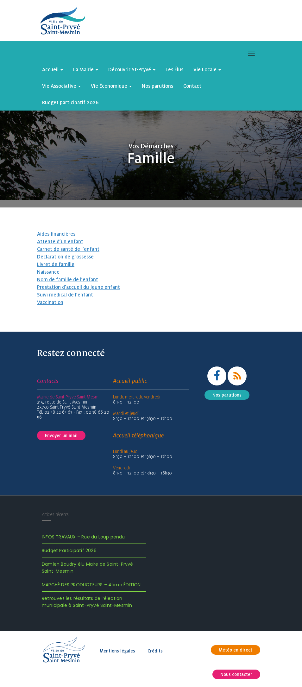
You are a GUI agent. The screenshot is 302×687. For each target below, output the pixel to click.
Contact (192, 86)
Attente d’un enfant (60, 241)
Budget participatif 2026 (70, 102)
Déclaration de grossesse (65, 256)
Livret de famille (55, 264)
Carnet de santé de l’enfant (68, 249)
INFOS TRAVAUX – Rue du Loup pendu (83, 537)
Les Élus (174, 69)
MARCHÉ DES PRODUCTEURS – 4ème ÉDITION (91, 585)
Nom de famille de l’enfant (67, 279)
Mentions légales (117, 651)
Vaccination (50, 302)
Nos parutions (157, 86)
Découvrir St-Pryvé (131, 69)
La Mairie (85, 69)
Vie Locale (207, 69)
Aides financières (56, 234)
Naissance (48, 272)
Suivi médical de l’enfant (65, 294)
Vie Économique (111, 86)
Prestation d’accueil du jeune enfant (78, 287)
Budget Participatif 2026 (69, 550)
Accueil (52, 69)
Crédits (155, 651)
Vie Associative (61, 86)
